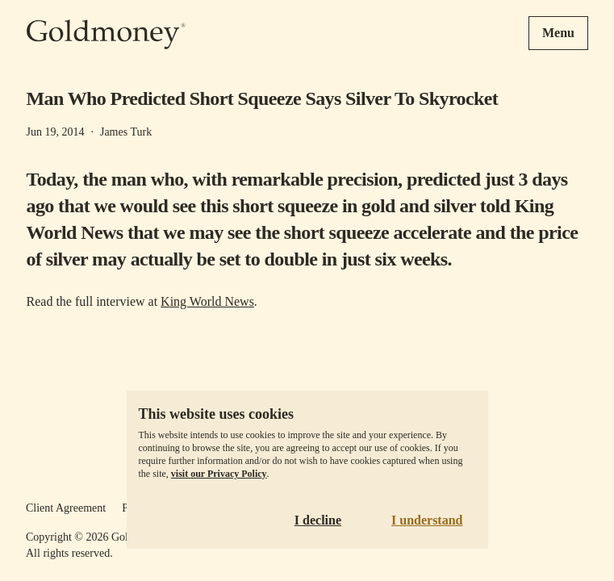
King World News (207, 301)
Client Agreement (66, 508)
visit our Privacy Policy (219, 473)
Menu (558, 33)
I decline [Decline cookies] (317, 520)
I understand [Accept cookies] (426, 520)
